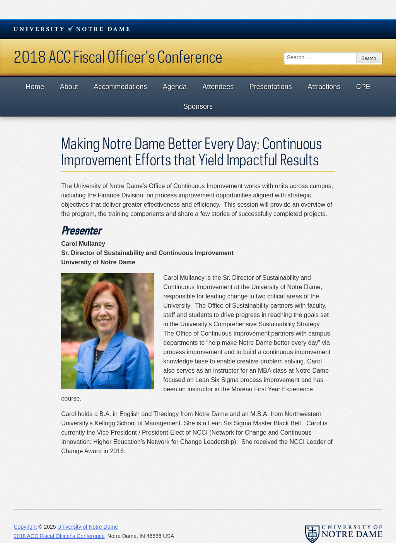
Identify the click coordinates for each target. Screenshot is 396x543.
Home (35, 87)
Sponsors (198, 106)
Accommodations (120, 87)
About (69, 87)
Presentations (270, 87)
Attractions (323, 87)
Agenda (175, 87)
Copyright (25, 527)
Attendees (218, 87)
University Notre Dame (72, 29)
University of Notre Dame (88, 527)
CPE (363, 87)
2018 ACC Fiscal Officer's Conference (118, 56)
